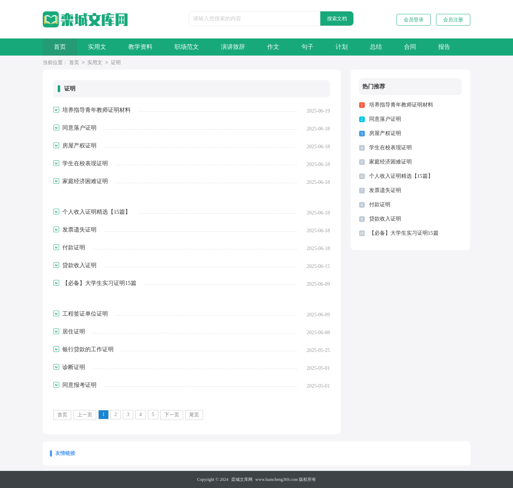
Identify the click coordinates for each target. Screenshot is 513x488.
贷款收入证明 (385, 219)
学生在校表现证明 (390, 147)
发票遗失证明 (385, 190)
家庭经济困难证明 (390, 162)
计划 (342, 46)
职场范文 (187, 46)
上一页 (84, 414)
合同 (410, 46)
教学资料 (140, 46)
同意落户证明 (385, 119)
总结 (376, 46)
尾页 (194, 414)
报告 (444, 46)
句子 (307, 46)
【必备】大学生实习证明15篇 (404, 233)
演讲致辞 (233, 46)
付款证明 (379, 204)
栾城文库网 (242, 479)
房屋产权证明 (385, 133)
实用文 (97, 46)
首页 (60, 46)
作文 (273, 46)
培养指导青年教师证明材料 (401, 105)
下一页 (171, 414)
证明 (116, 63)
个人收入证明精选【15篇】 (401, 176)
